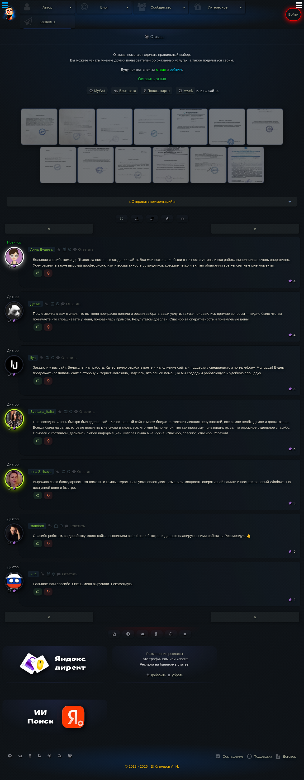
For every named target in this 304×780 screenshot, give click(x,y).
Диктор (13, 297)
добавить (156, 675)
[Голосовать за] (37, 273)
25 (122, 218)
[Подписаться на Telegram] (10, 756)
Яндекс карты (157, 91)
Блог (104, 7)
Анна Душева (41, 249)
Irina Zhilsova (41, 472)
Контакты (47, 22)
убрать (175, 675)
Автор (47, 7)
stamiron (37, 526)
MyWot (97, 91)
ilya (33, 358)
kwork (186, 91)
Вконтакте (125, 91)
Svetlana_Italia (42, 411)
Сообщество (161, 7)
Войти (293, 14)
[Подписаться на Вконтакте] (20, 756)
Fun (33, 574)
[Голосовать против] (48, 273)
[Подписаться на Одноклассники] (30, 756)
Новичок (14, 242)
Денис (35, 304)
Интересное (218, 7)
